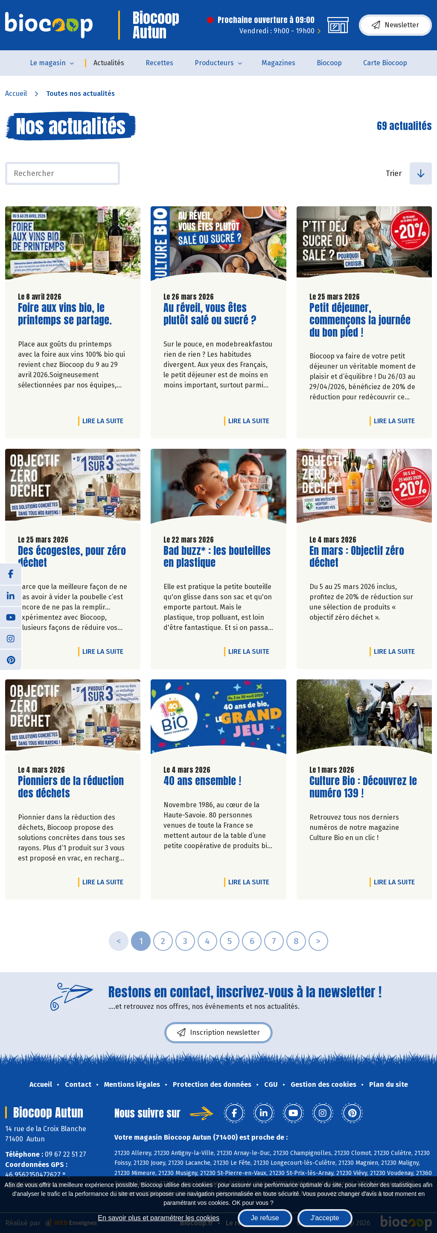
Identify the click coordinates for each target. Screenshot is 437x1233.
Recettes (159, 63)
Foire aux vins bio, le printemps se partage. (66, 314)
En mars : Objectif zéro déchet (358, 557)
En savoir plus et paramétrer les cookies (158, 1217)
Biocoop (329, 63)
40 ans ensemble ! (202, 781)
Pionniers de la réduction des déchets (71, 787)
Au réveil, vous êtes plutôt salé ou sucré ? (212, 314)
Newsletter (395, 25)
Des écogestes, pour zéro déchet (72, 557)
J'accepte (325, 1217)
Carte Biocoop (385, 63)
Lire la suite (105, 420)
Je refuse (265, 1217)
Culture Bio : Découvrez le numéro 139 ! (363, 787)
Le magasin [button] (48, 63)
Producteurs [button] (214, 63)
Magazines (278, 63)
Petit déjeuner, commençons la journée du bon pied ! (360, 320)
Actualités (108, 63)
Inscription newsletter (218, 1032)
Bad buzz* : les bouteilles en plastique (217, 557)
